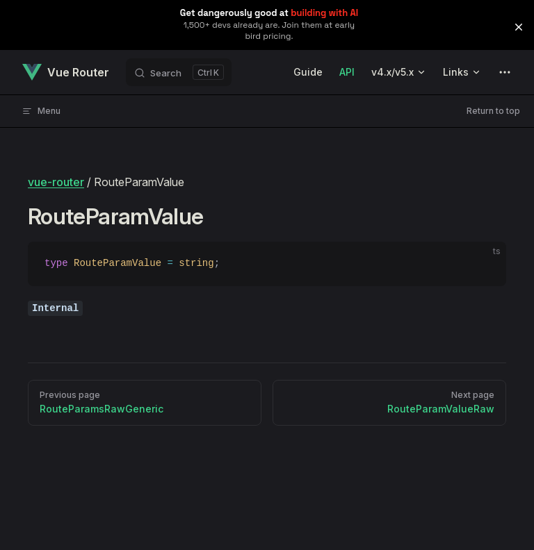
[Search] (179, 72)
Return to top (493, 111)
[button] (519, 27)
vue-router (56, 182)
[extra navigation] (505, 72)
